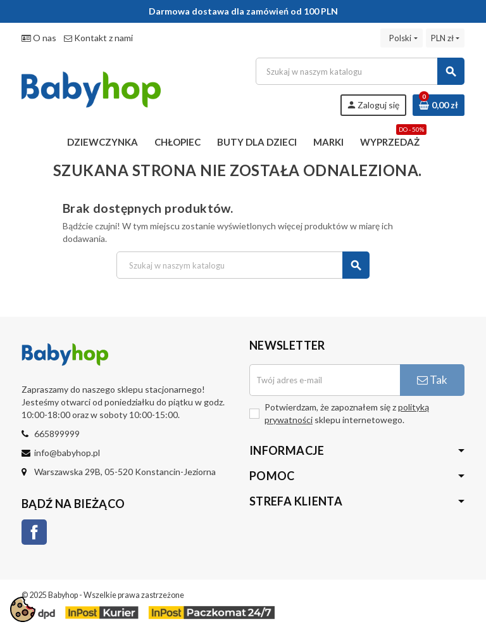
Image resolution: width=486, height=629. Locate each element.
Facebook (34, 532)
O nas (39, 37)
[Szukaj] (360, 71)
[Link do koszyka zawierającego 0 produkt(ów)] (438, 105)
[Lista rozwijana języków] (401, 38)
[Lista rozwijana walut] (445, 38)
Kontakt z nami (98, 37)
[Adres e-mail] (324, 380)
